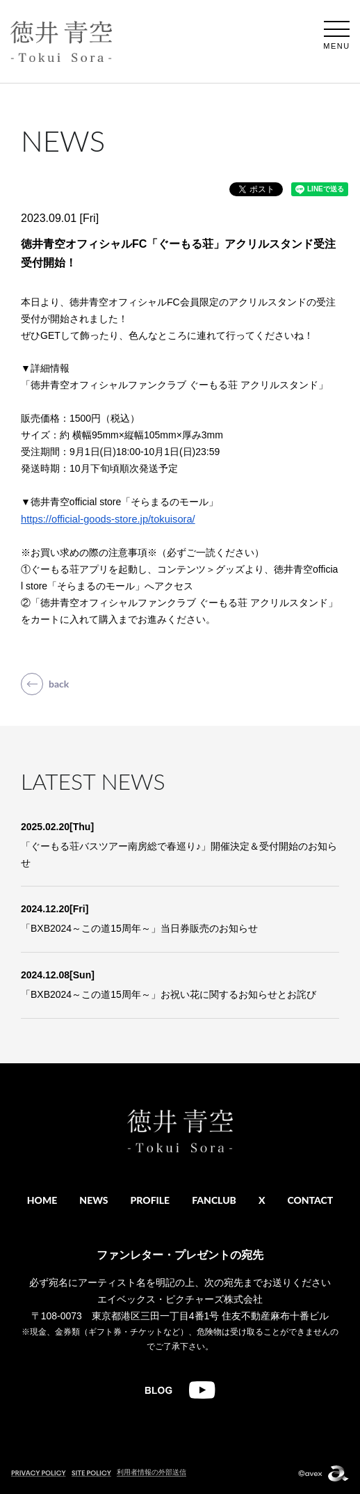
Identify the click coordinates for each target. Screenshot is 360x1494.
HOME (42, 1200)
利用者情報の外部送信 (151, 1472)
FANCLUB (214, 1200)
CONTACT (310, 1200)
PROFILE (150, 1200)
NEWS (93, 1200)
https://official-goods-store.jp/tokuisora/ (108, 519)
